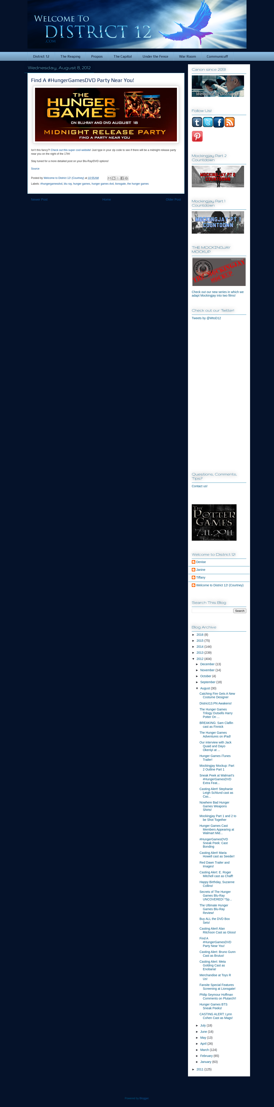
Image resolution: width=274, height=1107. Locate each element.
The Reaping (70, 56)
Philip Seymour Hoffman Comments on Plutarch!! (218, 996)
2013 (200, 652)
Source (35, 168)
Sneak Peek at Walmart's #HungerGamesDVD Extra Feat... (217, 779)
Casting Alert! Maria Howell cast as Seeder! (217, 854)
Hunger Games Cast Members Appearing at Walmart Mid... (217, 829)
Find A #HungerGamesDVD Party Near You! (215, 942)
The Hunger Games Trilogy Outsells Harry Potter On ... (216, 713)
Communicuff (217, 56)
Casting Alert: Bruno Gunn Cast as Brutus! (218, 953)
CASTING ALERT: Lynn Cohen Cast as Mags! (216, 1016)
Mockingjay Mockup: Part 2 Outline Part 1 (217, 767)
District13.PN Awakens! (216, 703)
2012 (200, 659)
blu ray (68, 183)
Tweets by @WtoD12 (206, 318)
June (204, 1031)
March (205, 1050)
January (206, 1062)
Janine (200, 569)
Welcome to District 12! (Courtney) (220, 585)
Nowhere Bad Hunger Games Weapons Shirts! (214, 806)
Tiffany (200, 577)
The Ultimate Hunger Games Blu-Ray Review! (214, 909)
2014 (200, 646)
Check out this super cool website (70, 150)
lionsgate (120, 183)
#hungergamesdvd (51, 183)
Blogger (144, 1098)
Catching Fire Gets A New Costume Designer (217, 695)
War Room (187, 56)
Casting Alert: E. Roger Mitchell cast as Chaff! (216, 874)
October (206, 676)
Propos (97, 56)
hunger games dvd (103, 183)
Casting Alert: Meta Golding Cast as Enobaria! (213, 965)
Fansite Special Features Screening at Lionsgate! (217, 986)
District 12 (41, 56)
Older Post (173, 199)
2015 (200, 640)
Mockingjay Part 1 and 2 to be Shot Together (218, 817)
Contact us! (199, 486)
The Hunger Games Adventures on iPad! (215, 734)
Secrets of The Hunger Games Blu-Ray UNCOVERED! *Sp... (216, 895)
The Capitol (123, 56)
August (205, 688)
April (203, 1043)
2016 (200, 634)
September (208, 682)
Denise (201, 562)
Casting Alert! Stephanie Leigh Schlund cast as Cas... (216, 792)
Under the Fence (155, 56)
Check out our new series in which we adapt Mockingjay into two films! (218, 293)
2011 (200, 1069)
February (206, 1056)
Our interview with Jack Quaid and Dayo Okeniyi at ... (215, 746)
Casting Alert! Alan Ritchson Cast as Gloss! (218, 930)
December (207, 664)
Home (106, 199)
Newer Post (39, 199)
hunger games (81, 183)
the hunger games (138, 183)
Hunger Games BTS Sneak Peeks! (213, 1006)
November (207, 670)
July (203, 1025)
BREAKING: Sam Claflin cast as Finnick (216, 724)
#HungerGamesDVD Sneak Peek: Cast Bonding (214, 843)
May (203, 1037)
